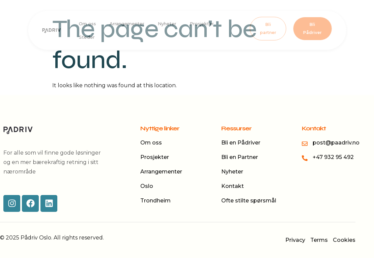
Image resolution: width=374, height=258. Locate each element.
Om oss (87, 23)
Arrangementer (126, 23)
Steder (86, 37)
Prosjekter (201, 23)
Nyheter (166, 23)
